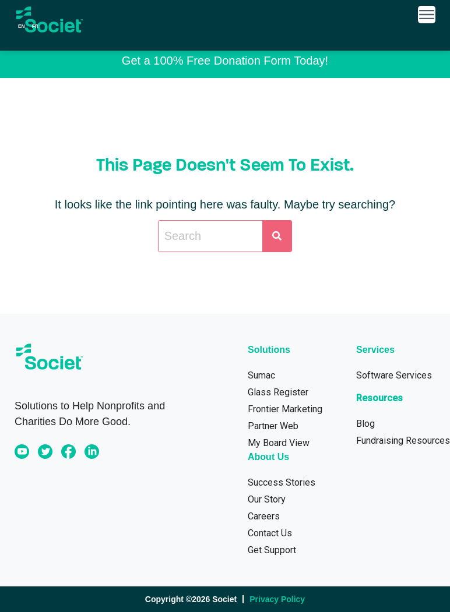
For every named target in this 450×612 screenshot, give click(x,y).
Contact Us (270, 533)
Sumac (261, 375)
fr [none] (35, 26)
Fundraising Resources (403, 440)
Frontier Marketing (285, 409)
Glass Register (278, 392)
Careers (264, 516)
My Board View (279, 442)
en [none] (21, 26)
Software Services (394, 375)
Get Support (272, 550)
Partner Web (273, 425)
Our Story (267, 499)
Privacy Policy (277, 599)
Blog (365, 423)
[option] (35, 26)
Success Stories (281, 482)
